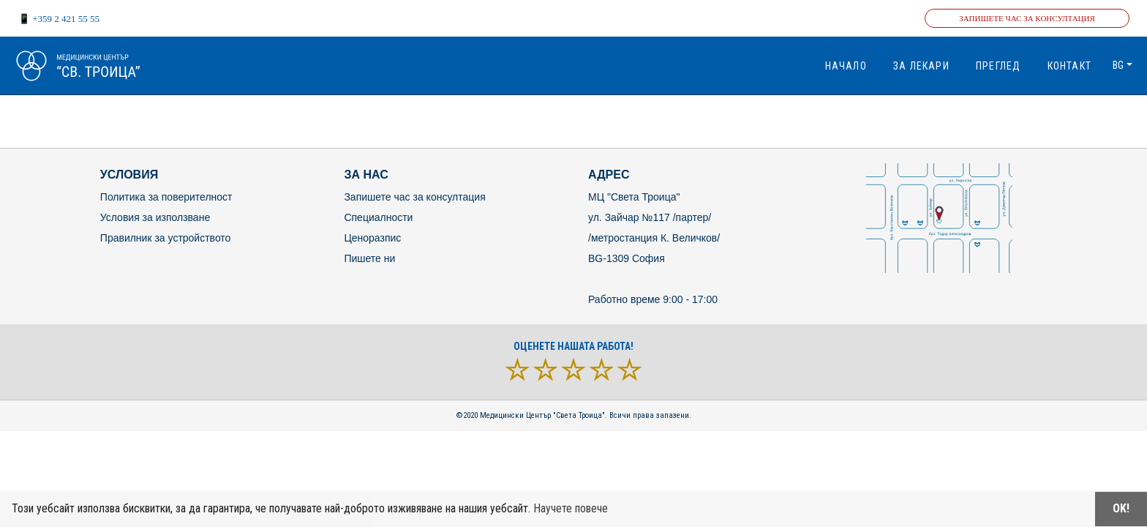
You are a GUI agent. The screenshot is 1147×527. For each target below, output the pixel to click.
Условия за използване (155, 217)
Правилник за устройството (165, 238)
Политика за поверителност (166, 197)
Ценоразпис (372, 238)
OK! (1121, 508)
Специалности (378, 217)
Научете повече (570, 508)
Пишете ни (369, 258)
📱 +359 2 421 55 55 (58, 18)
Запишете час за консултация (1027, 18)
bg (1118, 65)
